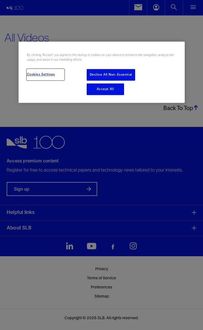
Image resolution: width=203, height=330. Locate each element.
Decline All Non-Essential (111, 74)
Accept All (105, 89)
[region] (102, 72)
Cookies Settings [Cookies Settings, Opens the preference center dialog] (41, 74)
